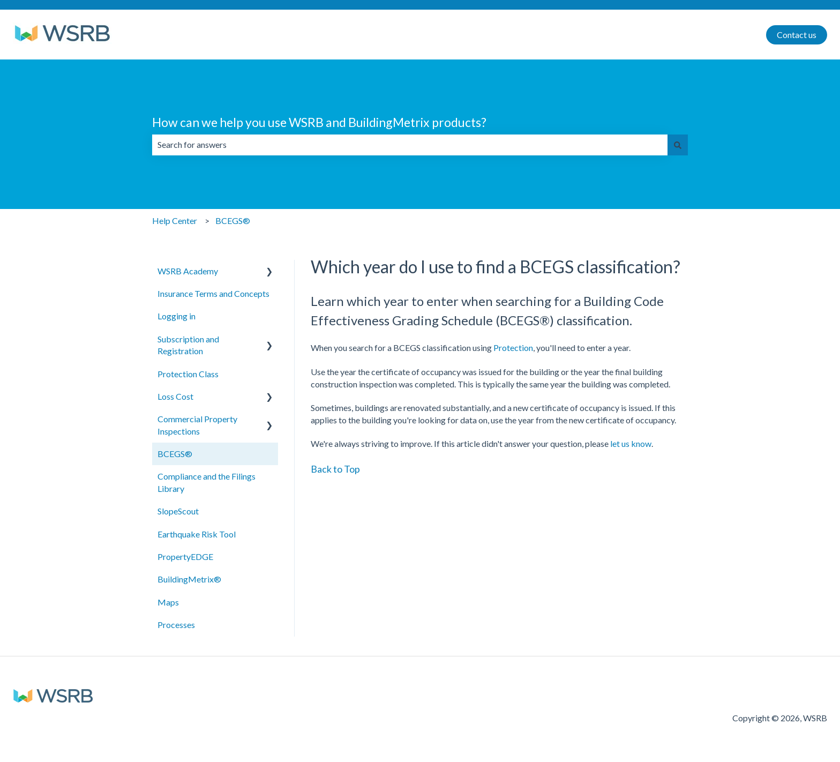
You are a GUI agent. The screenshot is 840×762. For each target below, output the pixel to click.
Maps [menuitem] (168, 602)
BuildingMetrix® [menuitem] (189, 579)
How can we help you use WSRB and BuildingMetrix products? (319, 122)
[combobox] (410, 145)
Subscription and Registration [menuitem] (188, 345)
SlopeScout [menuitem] (178, 511)
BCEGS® (232, 220)
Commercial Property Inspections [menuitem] (197, 425)
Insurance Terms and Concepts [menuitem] (213, 293)
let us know (630, 443)
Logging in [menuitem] (177, 316)
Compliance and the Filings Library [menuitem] (207, 482)
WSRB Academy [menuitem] (188, 271)
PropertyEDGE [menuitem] (185, 556)
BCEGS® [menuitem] (175, 454)
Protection (513, 347)
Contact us (796, 34)
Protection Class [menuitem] (188, 374)
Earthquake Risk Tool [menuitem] (197, 534)
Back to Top (335, 469)
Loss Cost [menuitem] (175, 396)
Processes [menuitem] (176, 624)
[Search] (678, 145)
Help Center (174, 220)
